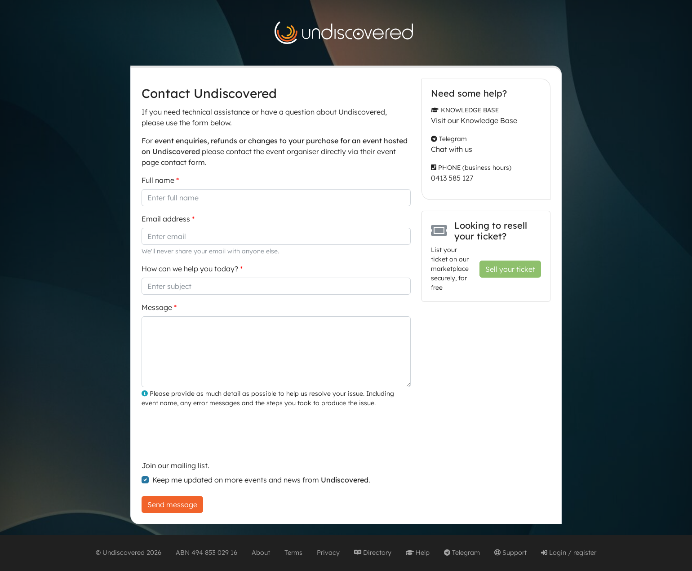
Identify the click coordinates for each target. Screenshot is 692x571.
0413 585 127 (452, 177)
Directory (372, 553)
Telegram (462, 553)
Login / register (568, 553)
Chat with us (451, 149)
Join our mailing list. (175, 465)
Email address (166, 218)
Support (510, 553)
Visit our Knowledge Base (474, 120)
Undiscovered (123, 553)
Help (418, 553)
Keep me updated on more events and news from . (261, 479)
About (261, 553)
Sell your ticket (510, 269)
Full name (158, 180)
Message (157, 307)
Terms (293, 553)
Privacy (328, 553)
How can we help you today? (190, 268)
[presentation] (210, 432)
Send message (172, 504)
